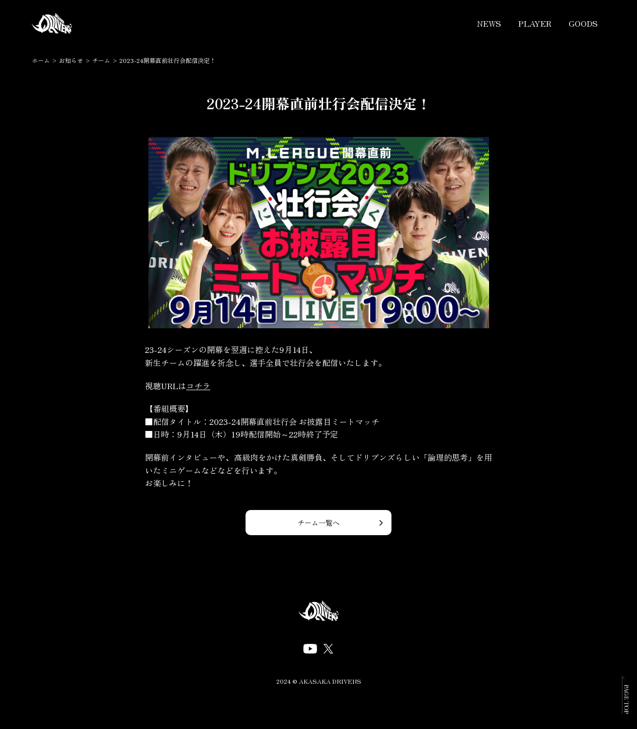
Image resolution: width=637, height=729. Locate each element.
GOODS (583, 23)
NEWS (489, 23)
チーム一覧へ (318, 523)
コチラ (198, 386)
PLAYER (534, 23)
